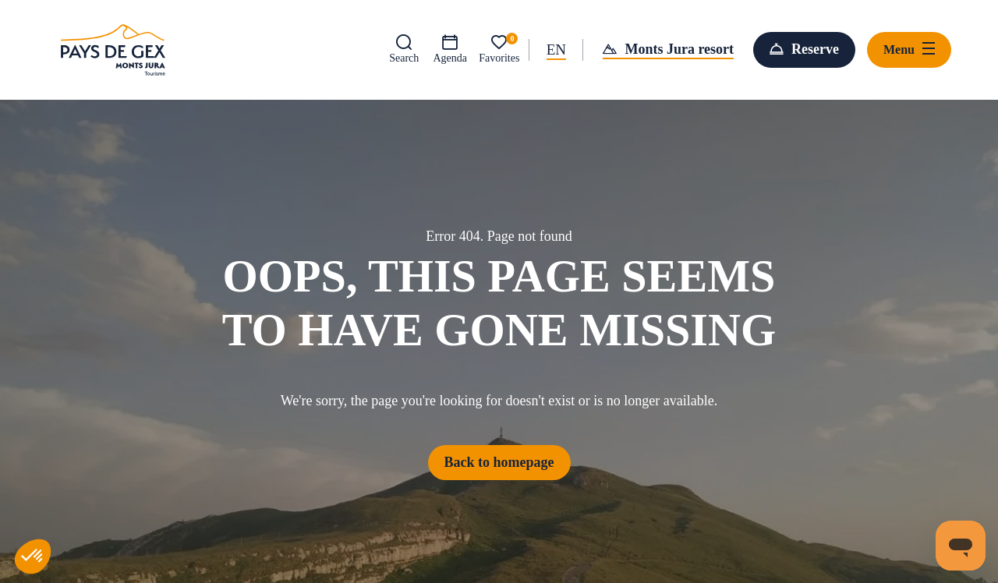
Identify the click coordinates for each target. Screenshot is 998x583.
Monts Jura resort (679, 49)
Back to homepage (499, 462)
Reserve (815, 49)
